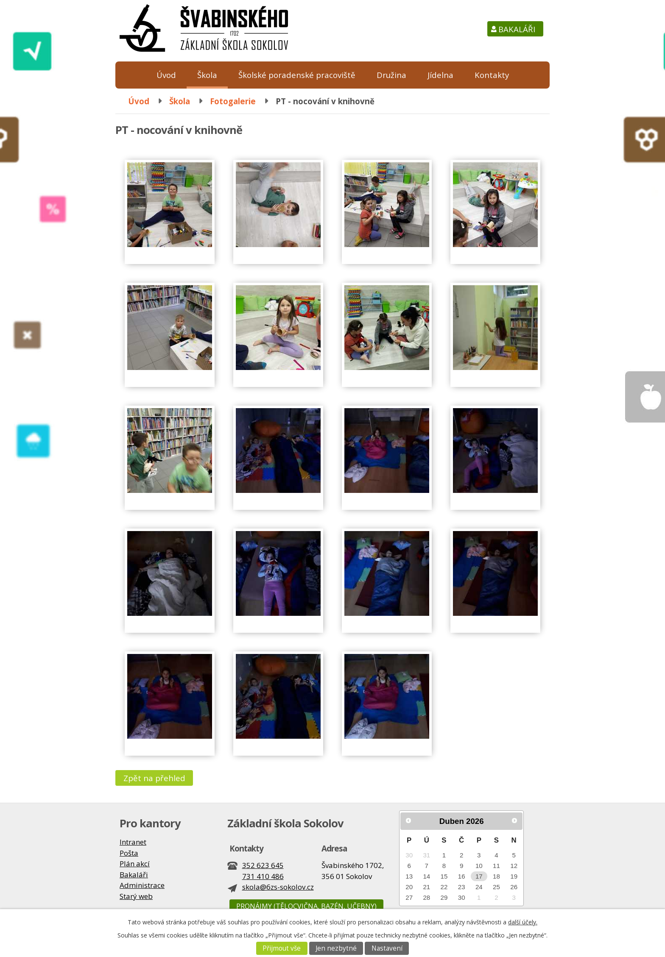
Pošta (129, 853)
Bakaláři (516, 29)
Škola (207, 75)
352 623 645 (263, 865)
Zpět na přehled (154, 778)
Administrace (142, 885)
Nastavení (387, 948)
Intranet (133, 842)
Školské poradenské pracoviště (296, 75)
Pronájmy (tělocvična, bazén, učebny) (306, 906)
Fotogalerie (233, 101)
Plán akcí (135, 863)
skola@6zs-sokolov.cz (278, 887)
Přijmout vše (282, 948)
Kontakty (492, 75)
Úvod (166, 75)
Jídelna (440, 75)
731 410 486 (263, 876)
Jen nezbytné (336, 948)
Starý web (136, 896)
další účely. (522, 922)
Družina (391, 75)
